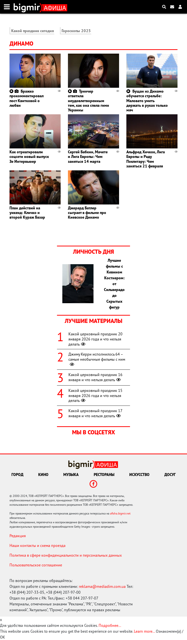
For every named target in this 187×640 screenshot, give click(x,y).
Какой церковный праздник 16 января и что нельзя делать (95, 377)
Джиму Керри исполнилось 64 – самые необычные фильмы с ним (96, 359)
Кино (43, 474)
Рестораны (104, 474)
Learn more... (144, 631)
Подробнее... (110, 625)
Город (17, 474)
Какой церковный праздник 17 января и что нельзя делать (95, 413)
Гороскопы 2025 (76, 30)
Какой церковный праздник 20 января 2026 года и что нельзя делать (95, 339)
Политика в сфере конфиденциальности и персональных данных (65, 555)
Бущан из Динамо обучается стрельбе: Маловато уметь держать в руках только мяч (147, 100)
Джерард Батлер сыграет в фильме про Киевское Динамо (87, 212)
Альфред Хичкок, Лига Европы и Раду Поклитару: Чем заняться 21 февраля (145, 158)
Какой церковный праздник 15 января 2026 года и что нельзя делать (95, 395)
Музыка (71, 474)
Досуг (170, 474)
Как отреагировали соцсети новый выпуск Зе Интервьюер (29, 156)
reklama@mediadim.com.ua (102, 586)
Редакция (17, 535)
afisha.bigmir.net (120, 513)
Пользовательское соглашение (35, 564)
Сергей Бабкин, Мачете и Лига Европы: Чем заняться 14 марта (88, 156)
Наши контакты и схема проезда (37, 545)
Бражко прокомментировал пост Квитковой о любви (26, 98)
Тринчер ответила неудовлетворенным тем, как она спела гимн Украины (88, 100)
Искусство (139, 474)
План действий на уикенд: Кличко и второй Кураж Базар (27, 212)
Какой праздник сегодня (32, 30)
